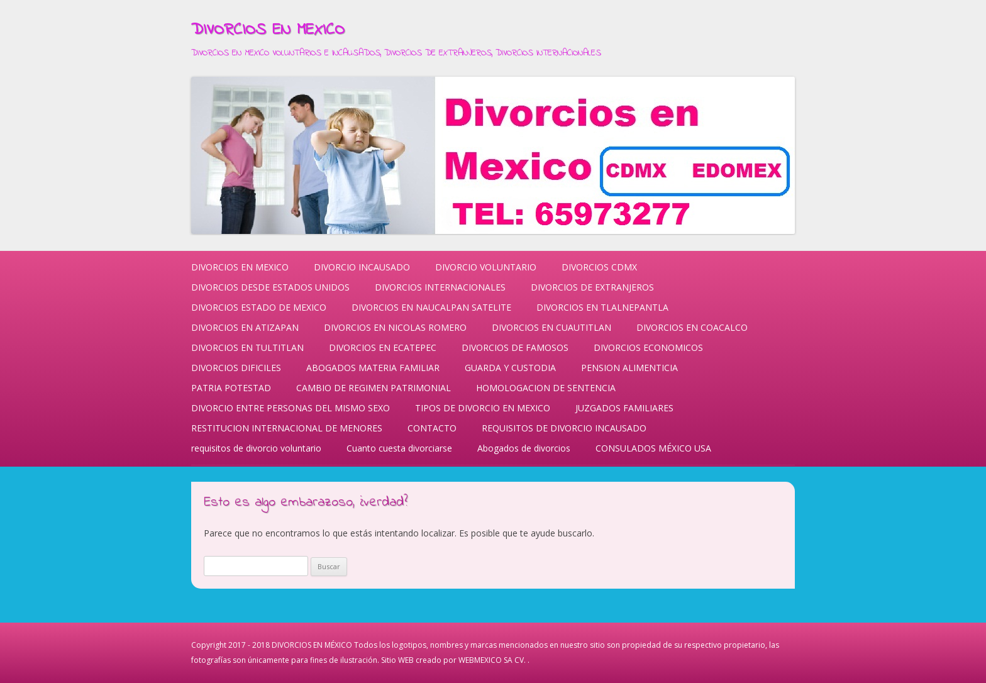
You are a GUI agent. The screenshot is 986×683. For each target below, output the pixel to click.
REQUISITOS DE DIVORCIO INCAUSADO (564, 428)
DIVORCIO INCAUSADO (362, 267)
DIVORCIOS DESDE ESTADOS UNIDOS (270, 287)
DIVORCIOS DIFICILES (236, 368)
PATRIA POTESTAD (231, 388)
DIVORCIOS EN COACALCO (692, 327)
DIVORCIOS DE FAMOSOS (515, 347)
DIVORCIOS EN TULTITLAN (247, 347)
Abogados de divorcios (523, 448)
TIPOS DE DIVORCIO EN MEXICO (482, 408)
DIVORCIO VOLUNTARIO (485, 267)
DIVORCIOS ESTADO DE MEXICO (258, 307)
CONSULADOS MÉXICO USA (653, 448)
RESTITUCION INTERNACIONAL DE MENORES (286, 428)
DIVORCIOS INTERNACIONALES (440, 287)
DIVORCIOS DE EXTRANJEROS (592, 287)
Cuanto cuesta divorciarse (399, 448)
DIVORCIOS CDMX (599, 267)
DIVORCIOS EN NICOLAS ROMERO (395, 327)
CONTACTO (432, 428)
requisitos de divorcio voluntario (256, 448)
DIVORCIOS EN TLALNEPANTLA (602, 307)
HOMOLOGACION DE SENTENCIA (546, 388)
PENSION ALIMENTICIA (629, 368)
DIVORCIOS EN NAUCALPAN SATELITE (431, 307)
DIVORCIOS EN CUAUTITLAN (551, 327)
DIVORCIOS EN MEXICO (268, 30)
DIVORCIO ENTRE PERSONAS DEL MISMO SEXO (290, 408)
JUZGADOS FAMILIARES (624, 408)
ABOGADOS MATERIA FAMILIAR (373, 368)
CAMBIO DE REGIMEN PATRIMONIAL (373, 388)
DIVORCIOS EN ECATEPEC (382, 347)
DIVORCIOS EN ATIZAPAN (245, 327)
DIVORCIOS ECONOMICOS (648, 347)
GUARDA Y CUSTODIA (510, 368)
